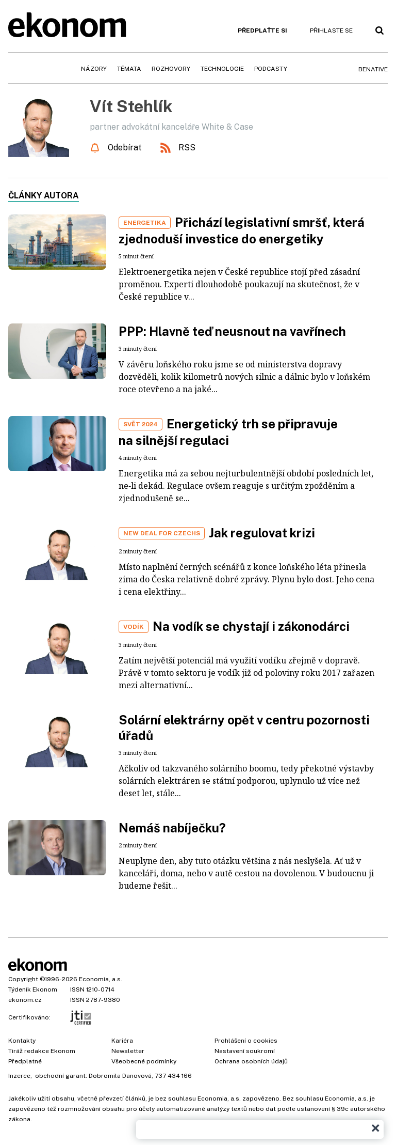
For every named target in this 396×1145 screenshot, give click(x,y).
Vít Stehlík (131, 106)
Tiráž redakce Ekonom (41, 1051)
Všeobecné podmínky (143, 1061)
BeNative (373, 69)
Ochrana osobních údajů (251, 1061)
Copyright (23, 979)
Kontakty (22, 1040)
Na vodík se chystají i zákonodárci (251, 626)
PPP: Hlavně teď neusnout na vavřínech (232, 331)
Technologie (222, 68)
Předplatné (25, 1061)
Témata (129, 68)
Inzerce (19, 1075)
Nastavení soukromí (244, 1051)
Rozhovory (171, 68)
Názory (94, 68)
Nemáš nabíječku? (172, 828)
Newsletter (127, 1051)
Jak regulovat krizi (262, 532)
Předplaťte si (262, 30)
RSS (186, 147)
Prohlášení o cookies (245, 1040)
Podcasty (270, 68)
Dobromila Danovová (120, 1075)
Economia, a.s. (100, 979)
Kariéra (122, 1040)
